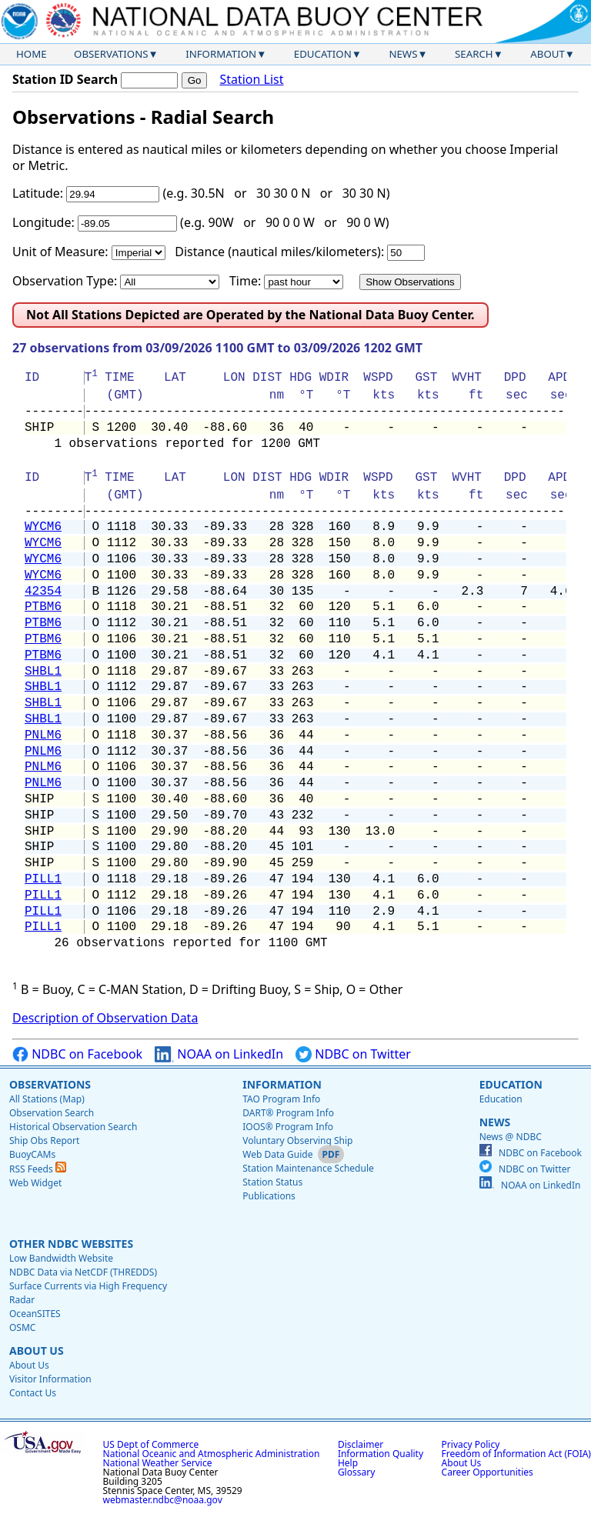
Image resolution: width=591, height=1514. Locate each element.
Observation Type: (64, 280)
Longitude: (43, 222)
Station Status (272, 1182)
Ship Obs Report (44, 1140)
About (547, 54)
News (403, 54)
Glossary (356, 1472)
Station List (251, 80)
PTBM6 (43, 607)
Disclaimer (360, 1444)
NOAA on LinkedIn (219, 1054)
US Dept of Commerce (151, 1444)
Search (474, 54)
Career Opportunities (487, 1472)
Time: (245, 280)
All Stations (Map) (47, 1098)
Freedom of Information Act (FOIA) (516, 1453)
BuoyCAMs (32, 1154)
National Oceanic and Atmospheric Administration (211, 1453)
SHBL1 (43, 671)
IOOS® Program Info (287, 1126)
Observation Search (51, 1112)
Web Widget (35, 1182)
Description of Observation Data (105, 1017)
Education (323, 54)
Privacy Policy (471, 1444)
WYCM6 (43, 527)
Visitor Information (50, 1379)
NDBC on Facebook (77, 1054)
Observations (111, 54)
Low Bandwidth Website (61, 1258)
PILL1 (43, 879)
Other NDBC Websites (71, 1243)
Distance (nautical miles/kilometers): (279, 251)
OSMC (22, 1327)
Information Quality (380, 1453)
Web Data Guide (277, 1154)
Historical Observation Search (73, 1126)
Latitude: (37, 193)
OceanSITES (35, 1313)
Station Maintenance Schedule (308, 1168)
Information (220, 54)
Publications (269, 1195)
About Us (36, 1350)
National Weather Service (157, 1462)
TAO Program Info (281, 1098)
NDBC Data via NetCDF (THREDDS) (83, 1272)
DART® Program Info (288, 1112)
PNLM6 (43, 735)
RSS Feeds (37, 1169)
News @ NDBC (510, 1136)
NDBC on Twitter (353, 1054)
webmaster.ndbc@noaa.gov (162, 1499)
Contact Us (32, 1392)
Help (348, 1462)
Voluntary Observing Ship (297, 1140)
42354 (43, 591)
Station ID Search (65, 79)
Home (31, 54)
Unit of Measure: (60, 251)
